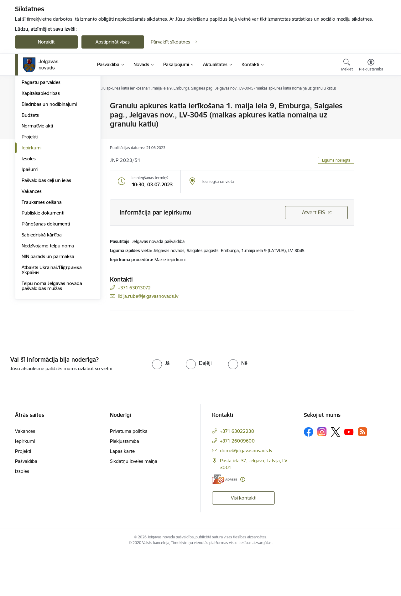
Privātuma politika (129, 475)
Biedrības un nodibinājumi (49, 171)
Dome (28, 106)
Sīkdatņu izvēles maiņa (133, 505)
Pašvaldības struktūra (44, 117)
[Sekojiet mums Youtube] (349, 475)
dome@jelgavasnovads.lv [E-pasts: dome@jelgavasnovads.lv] (246, 494)
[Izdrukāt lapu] (370, 103)
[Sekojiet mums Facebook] (308, 475)
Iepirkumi (31, 215)
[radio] (160, 407)
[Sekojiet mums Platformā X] (335, 475)
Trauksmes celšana (42, 269)
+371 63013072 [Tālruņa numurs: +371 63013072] (134, 288)
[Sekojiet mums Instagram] (322, 475)
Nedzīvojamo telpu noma (48, 313)
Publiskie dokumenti (43, 280)
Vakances (32, 259)
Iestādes (30, 139)
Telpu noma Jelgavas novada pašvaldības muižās (52, 353)
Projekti (30, 204)
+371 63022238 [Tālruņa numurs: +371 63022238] (237, 475)
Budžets (30, 182)
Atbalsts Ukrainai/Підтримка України (52, 337)
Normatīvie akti (37, 193)
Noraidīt (46, 42)
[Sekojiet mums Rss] (362, 475)
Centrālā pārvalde (40, 128)
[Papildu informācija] (242, 523)
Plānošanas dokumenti (46, 291)
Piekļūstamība (124, 485)
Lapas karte (122, 495)
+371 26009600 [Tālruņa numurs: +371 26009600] (237, 485)
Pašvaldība (26, 505)
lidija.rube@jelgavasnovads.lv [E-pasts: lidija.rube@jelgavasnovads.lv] (148, 296)
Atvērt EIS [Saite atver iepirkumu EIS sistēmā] (313, 212)
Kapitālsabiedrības (41, 160)
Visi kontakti (243, 542)
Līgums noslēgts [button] (336, 160)
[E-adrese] (224, 523)
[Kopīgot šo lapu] (370, 119)
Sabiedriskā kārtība (42, 302)
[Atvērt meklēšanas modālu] (347, 65)
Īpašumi (30, 237)
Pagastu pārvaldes (41, 150)
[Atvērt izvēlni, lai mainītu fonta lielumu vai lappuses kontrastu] (371, 65)
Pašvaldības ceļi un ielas (46, 248)
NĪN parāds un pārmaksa (48, 324)
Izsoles (29, 226)
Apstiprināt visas (113, 42)
